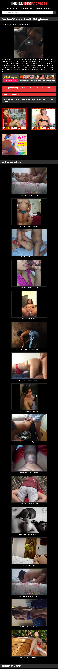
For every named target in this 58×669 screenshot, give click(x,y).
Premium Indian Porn (43, 8)
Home (9, 8)
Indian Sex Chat (27, 8)
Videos (15, 8)
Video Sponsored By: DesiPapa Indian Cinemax (18, 24)
